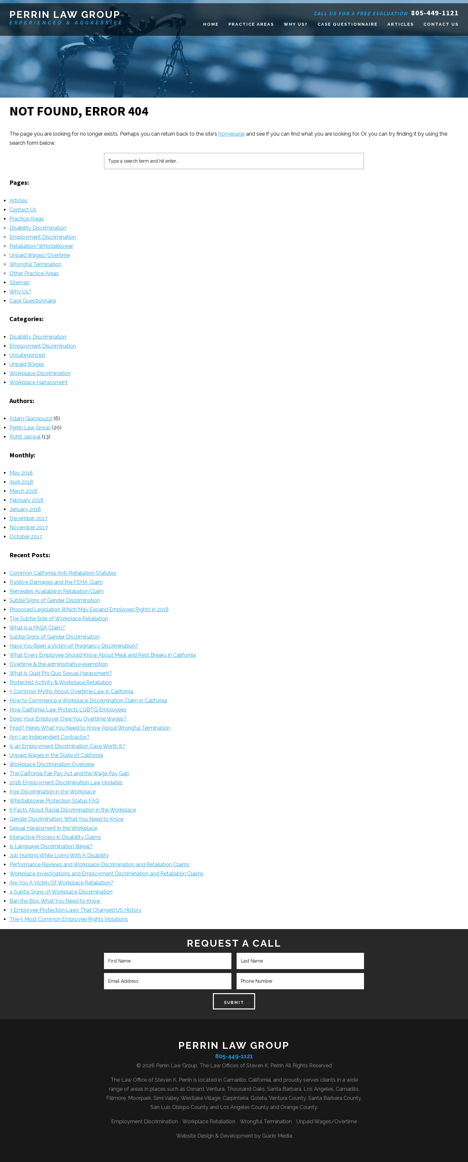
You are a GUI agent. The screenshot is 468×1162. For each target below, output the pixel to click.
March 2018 (23, 491)
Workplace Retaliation (208, 1121)
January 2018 (25, 509)
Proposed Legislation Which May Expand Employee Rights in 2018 (89, 609)
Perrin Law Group (65, 14)
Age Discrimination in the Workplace (52, 792)
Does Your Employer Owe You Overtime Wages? (67, 719)
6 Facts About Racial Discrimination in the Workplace (72, 810)
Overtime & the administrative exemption (58, 664)
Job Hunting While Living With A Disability (59, 855)
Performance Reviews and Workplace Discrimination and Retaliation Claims (99, 864)
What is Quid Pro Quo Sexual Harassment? (60, 673)
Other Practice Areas (34, 273)
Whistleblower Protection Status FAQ (54, 801)
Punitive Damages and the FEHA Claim (56, 582)
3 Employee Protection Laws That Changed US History (75, 910)
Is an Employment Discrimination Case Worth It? (67, 746)
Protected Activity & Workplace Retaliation (60, 682)
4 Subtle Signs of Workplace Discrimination (60, 892)
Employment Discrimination (42, 237)
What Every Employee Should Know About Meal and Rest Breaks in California (102, 655)
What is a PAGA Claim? (37, 628)
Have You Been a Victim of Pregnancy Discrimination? (73, 646)
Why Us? (20, 292)
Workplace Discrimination (40, 373)
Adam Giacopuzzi (30, 418)
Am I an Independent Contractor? (49, 737)
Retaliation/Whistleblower (41, 246)
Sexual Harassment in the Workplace (53, 828)
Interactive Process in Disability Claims (55, 837)
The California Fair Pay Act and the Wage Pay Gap (69, 773)
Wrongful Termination (35, 264)
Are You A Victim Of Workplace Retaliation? (61, 883)
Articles (18, 200)
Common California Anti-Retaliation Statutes (62, 573)
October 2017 (25, 537)
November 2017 (28, 527)
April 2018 (21, 482)
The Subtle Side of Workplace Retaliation (58, 618)
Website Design (195, 1136)
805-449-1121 (435, 12)
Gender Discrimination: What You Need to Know (66, 819)
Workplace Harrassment (38, 382)
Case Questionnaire (32, 301)
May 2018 (21, 473)
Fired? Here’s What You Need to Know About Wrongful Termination (89, 728)
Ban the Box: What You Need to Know (54, 901)
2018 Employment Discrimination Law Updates (66, 782)
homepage (231, 134)
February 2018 (26, 500)
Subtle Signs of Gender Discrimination (54, 600)
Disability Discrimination (37, 228)
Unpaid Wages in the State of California (56, 755)
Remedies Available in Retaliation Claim (56, 591)
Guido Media (277, 1136)
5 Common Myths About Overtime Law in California (71, 691)
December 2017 (28, 518)
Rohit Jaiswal (25, 437)
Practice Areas (26, 219)
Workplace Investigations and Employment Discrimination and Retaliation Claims (106, 874)
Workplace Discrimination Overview (52, 764)
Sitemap (19, 282)
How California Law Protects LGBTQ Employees (67, 710)
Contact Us (22, 210)
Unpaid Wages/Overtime (39, 255)
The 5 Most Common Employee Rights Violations (68, 919)
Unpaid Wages (26, 364)
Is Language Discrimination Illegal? (51, 846)
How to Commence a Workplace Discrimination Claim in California (88, 700)
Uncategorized (27, 355)
